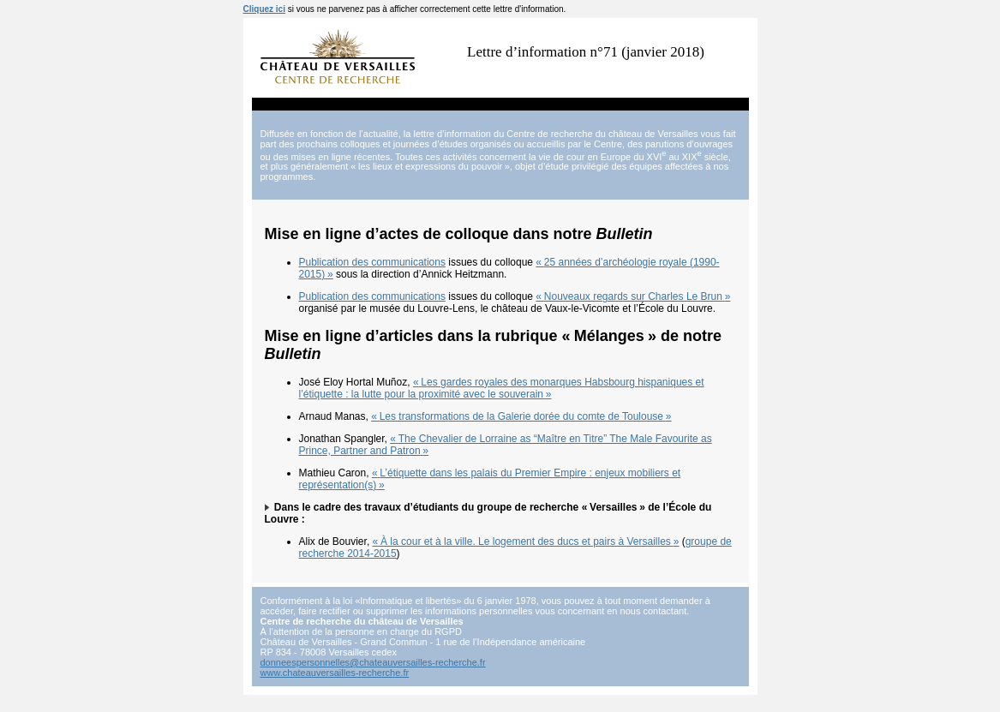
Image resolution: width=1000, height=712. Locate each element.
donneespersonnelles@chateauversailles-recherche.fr (373, 662)
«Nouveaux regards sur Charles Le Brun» (633, 296)
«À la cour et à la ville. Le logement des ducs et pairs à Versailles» (526, 541)
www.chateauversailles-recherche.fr (335, 672)
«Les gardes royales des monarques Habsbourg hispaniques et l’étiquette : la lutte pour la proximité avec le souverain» (501, 388)
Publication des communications (372, 262)
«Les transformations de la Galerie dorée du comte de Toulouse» (521, 416)
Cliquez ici (264, 9)
